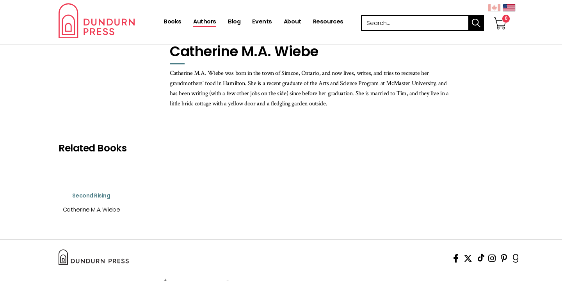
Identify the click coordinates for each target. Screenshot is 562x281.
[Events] (261, 22)
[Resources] (328, 22)
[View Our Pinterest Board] (504, 260)
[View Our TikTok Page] (481, 260)
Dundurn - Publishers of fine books (110, 20)
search (476, 23)
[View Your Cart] (500, 15)
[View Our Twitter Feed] (468, 260)
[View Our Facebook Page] (456, 260)
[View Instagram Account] (492, 260)
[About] (292, 22)
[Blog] (234, 22)
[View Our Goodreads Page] (515, 260)
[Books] (172, 22)
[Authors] (204, 22)
